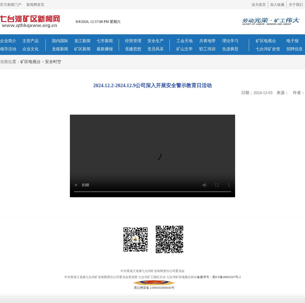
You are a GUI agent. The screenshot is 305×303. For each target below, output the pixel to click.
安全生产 (155, 41)
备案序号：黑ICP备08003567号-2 (219, 277)
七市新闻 (105, 41)
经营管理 (133, 41)
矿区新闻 (82, 49)
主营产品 (30, 41)
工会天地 (184, 41)
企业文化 (30, 49)
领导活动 (8, 49)
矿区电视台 (266, 41)
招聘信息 (294, 49)
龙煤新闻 (60, 49)
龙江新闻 (82, 41)
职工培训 (207, 49)
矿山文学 (184, 49)
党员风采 (155, 49)
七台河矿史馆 (268, 49)
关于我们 (296, 5)
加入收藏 (277, 5)
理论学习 (230, 41)
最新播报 (105, 49)
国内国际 (60, 41)
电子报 (292, 41)
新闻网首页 (35, 5)
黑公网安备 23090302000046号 (154, 282)
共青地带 (207, 41)
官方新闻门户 (10, 5)
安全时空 (53, 61)
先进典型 (230, 49)
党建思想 (133, 49)
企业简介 (8, 41)
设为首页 (259, 5)
